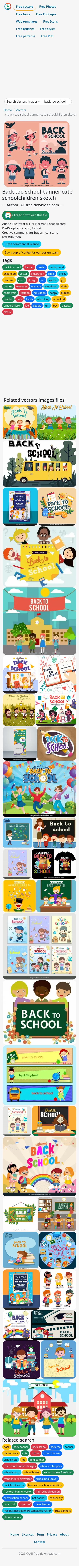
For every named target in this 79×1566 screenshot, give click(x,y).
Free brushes (25, 29)
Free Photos (47, 7)
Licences (28, 1534)
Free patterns (25, 36)
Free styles (47, 29)
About (64, 1534)
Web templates (26, 22)
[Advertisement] (39, 69)
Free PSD (47, 36)
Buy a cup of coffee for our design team (32, 252)
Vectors (21, 110)
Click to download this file (26, 215)
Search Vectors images (22, 102)
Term (40, 1534)
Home (8, 110)
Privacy (52, 1534)
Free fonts (23, 14)
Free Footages (46, 14)
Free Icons (50, 22)
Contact (39, 1542)
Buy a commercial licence (22, 244)
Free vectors (24, 7)
